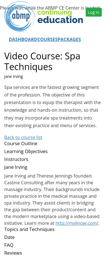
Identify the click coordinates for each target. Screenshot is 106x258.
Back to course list (23, 137)
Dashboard (23, 39)
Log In (93, 12)
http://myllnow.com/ (76, 223)
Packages (69, 39)
